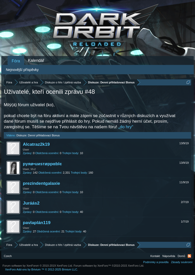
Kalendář (36, 60)
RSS (189, 256)
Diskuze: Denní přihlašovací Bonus (38, 135)
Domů (181, 256)
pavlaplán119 (37, 222)
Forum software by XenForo (38, 265)
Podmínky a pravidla (156, 262)
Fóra (16, 61)
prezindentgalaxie (41, 183)
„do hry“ (125, 126)
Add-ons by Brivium (41, 269)
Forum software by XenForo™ (109, 265)
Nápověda (168, 256)
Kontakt (155, 256)
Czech (8, 256)
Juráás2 (31, 203)
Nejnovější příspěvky (22, 70)
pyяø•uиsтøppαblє (42, 163)
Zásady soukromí (181, 262)
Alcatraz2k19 (36, 144)
